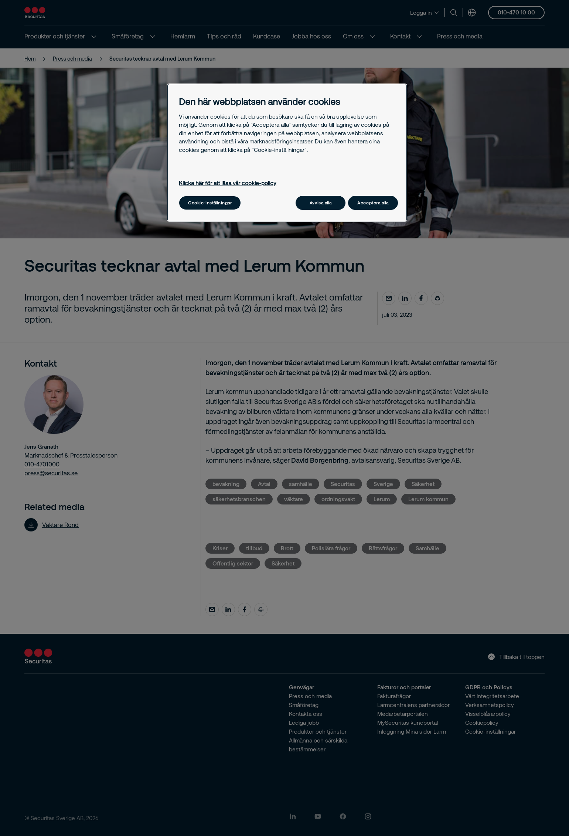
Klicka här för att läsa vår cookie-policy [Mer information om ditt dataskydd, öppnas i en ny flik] (227, 183)
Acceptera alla (372, 202)
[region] (287, 152)
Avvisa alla (320, 202)
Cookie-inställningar (210, 202)
